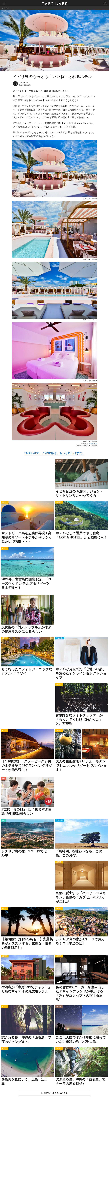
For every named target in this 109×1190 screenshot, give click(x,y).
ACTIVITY (4, 503)
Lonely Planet (92, 444)
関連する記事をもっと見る (54, 1094)
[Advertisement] (54, 1146)
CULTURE (58, 461)
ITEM (3, 821)
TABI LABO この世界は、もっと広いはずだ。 (54, 454)
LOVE (3, 779)
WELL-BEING (59, 639)
